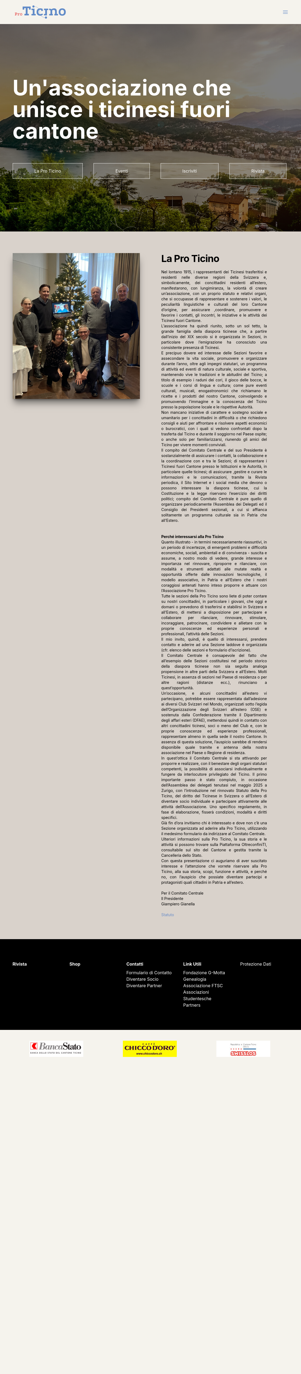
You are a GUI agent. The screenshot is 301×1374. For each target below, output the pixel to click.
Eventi (121, 171)
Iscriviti (189, 171)
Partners (191, 1005)
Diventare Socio (142, 979)
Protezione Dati (255, 964)
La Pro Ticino (47, 171)
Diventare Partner (144, 985)
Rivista (258, 171)
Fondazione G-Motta (204, 972)
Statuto (167, 914)
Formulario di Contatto (149, 972)
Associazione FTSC (203, 985)
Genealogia (194, 979)
